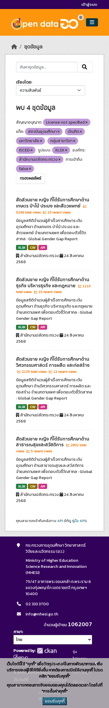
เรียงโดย (23, 82)
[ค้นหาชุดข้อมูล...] (47, 67)
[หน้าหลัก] (14, 46)
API (42, 247)
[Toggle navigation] (92, 22)
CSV (32, 247)
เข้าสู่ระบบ (89, 4)
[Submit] (85, 67)
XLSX (21, 247)
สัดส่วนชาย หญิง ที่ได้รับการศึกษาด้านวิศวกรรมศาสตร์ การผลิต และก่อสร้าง (53, 362)
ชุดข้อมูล (33, 46)
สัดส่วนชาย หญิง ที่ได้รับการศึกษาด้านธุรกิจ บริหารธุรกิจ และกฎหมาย (52, 283)
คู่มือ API (78, 520)
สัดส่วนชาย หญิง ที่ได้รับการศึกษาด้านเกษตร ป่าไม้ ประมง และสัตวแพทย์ (52, 203)
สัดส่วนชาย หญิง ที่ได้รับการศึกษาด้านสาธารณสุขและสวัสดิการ (52, 442)
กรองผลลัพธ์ (30, 178)
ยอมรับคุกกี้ (55, 701)
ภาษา (17, 632)
